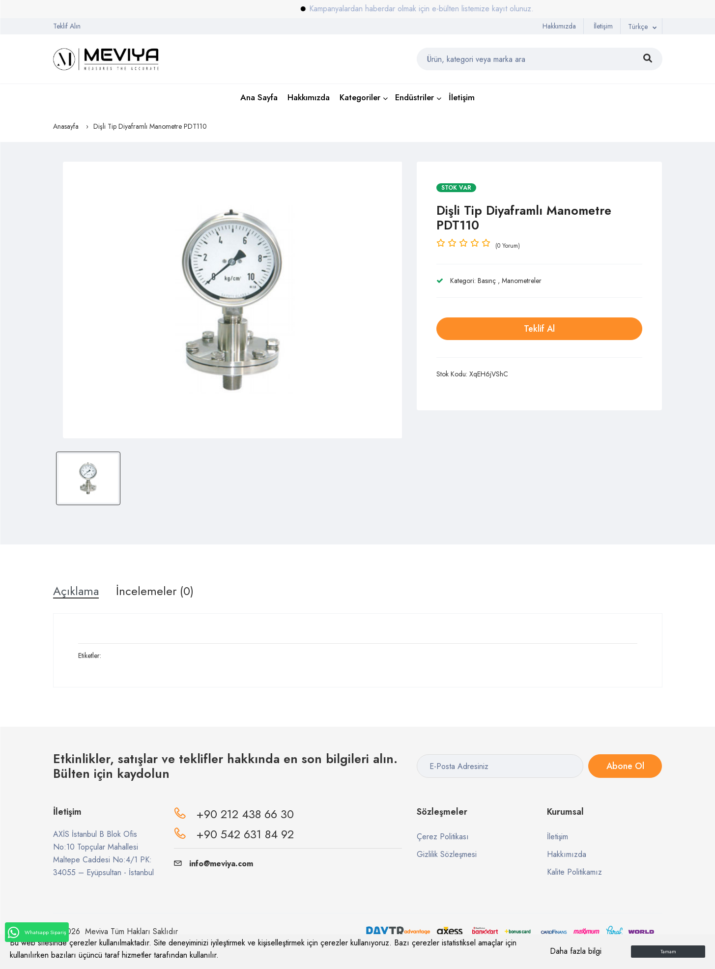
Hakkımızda (559, 26)
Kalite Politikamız (574, 872)
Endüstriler (414, 97)
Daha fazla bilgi (575, 951)
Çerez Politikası (443, 836)
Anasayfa (66, 126)
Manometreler (522, 280)
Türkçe (638, 26)
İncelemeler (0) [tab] (155, 591)
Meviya (96, 931)
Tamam (668, 951)
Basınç (487, 280)
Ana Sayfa (259, 97)
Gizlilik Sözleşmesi (447, 854)
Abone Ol (625, 766)
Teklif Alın (67, 26)
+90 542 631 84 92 (245, 834)
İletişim (603, 26)
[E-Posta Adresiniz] (500, 766)
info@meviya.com (213, 863)
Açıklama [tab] (76, 591)
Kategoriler (360, 97)
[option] (232, 300)
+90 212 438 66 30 (245, 814)
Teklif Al (539, 328)
